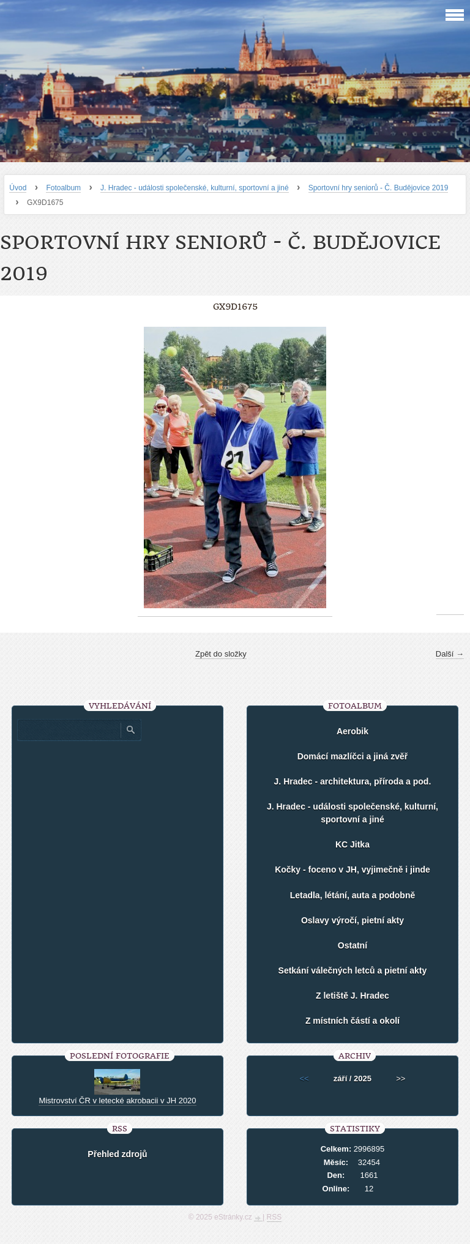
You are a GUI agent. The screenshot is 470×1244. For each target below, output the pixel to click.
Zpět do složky (221, 653)
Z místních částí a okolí (352, 1021)
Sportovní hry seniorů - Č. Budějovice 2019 (378, 188)
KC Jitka (352, 844)
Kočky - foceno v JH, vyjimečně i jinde (352, 869)
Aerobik (352, 731)
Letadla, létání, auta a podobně (353, 895)
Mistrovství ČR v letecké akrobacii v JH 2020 (117, 1100)
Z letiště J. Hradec (352, 995)
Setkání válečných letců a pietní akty (352, 970)
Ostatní (352, 945)
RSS (274, 1217)
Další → (450, 653)
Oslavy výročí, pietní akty (352, 920)
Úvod (17, 188)
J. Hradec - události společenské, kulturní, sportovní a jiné (194, 188)
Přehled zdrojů (117, 1154)
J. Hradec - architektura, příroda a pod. (352, 781)
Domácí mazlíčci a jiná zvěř (352, 756)
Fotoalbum (63, 188)
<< (304, 1078)
